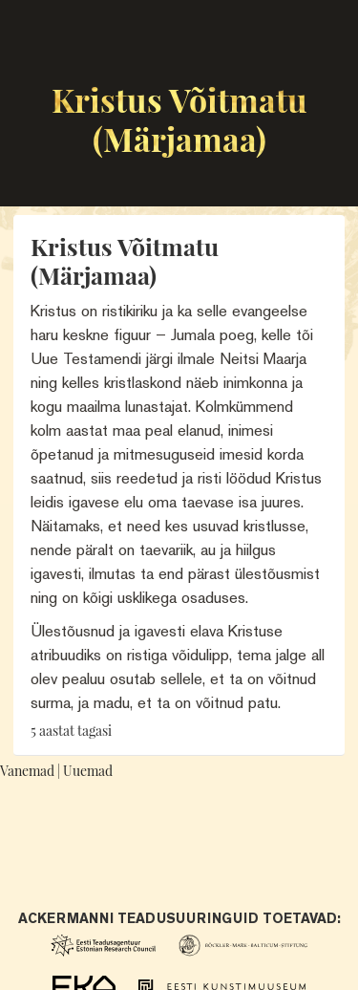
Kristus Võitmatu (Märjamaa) (179, 119)
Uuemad (88, 771)
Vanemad (27, 771)
